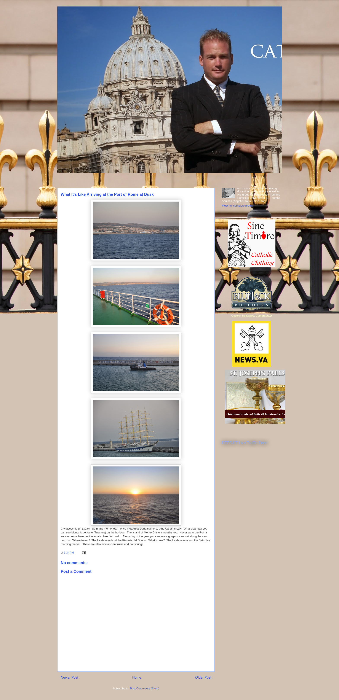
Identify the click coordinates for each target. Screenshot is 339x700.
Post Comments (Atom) (144, 688)
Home (136, 677)
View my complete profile (237, 205)
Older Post (203, 677)
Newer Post (69, 677)
